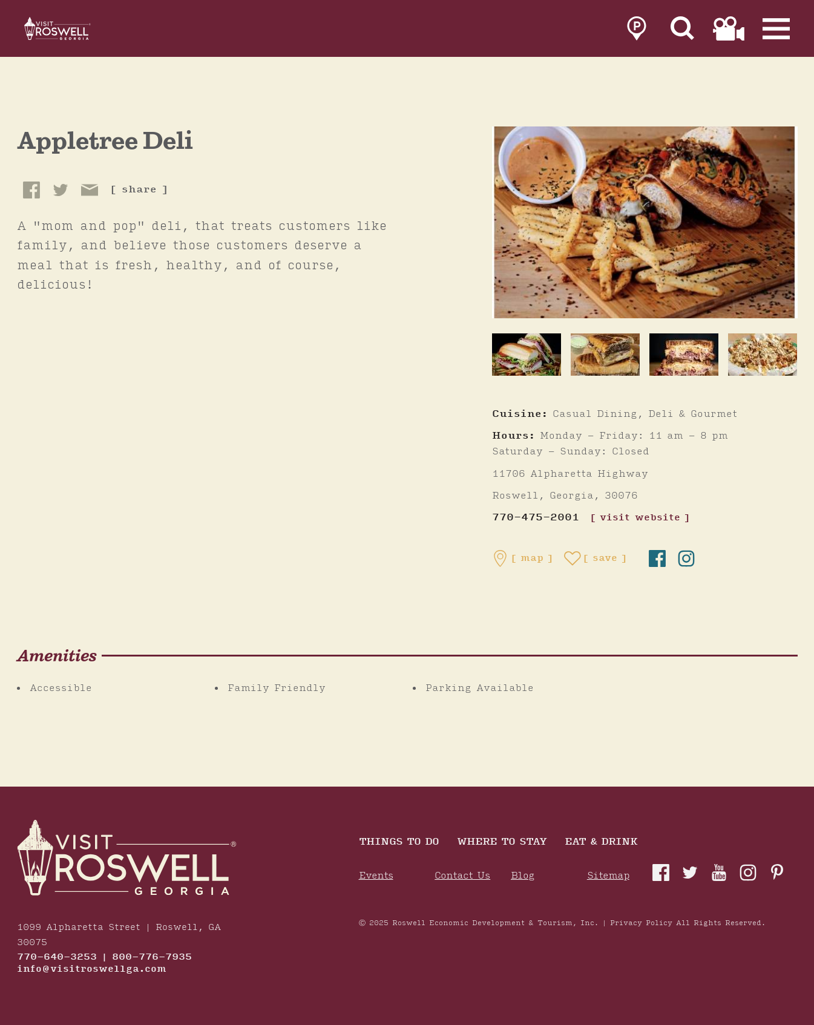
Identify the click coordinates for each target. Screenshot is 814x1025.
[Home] (72, 31)
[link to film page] (728, 31)
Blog (522, 876)
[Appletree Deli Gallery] (645, 222)
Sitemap (608, 876)
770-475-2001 (535, 517)
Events (376, 876)
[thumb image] (526, 354)
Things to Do (399, 842)
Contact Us (462, 876)
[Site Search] (683, 31)
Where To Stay (501, 842)
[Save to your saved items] (595, 558)
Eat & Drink (601, 842)
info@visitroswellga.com (91, 969)
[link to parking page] (636, 31)
